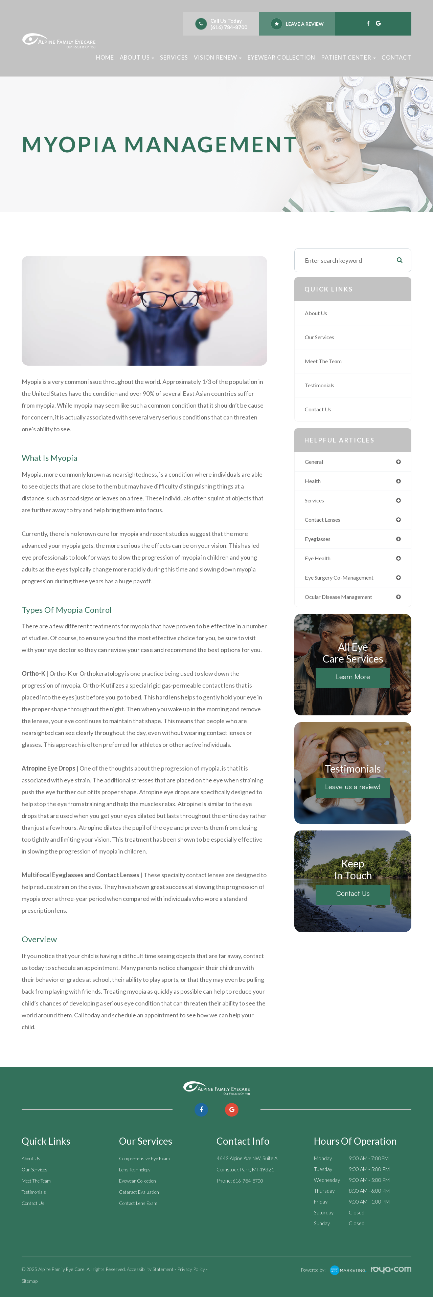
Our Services (322, 337)
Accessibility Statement (150, 1269)
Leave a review (305, 24)
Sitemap (30, 1281)
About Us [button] (137, 57)
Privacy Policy (191, 1269)
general (315, 462)
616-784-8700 (250, 1180)
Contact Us (319, 409)
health (314, 481)
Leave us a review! (353, 790)
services (316, 501)
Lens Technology (137, 1169)
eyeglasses (319, 541)
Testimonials (321, 385)
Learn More (353, 680)
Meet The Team (326, 361)
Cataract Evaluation (140, 1191)
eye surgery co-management (344, 581)
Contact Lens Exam (140, 1201)
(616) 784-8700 (228, 27)
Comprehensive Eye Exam (147, 1158)
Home (105, 57)
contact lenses (325, 521)
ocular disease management (343, 601)
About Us (317, 313)
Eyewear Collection (281, 57)
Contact (396, 57)
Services (174, 57)
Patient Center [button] (348, 57)
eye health (319, 561)
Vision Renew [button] (218, 57)
